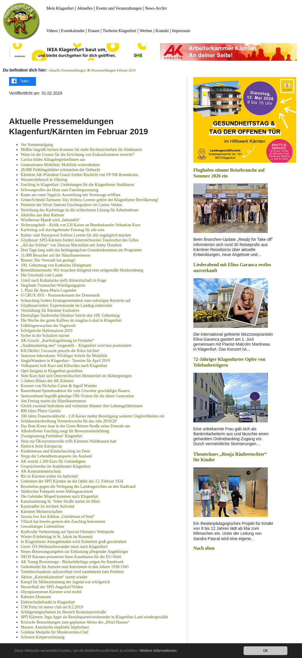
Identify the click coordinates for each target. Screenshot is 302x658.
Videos (52, 31)
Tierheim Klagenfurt (119, 31)
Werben (146, 31)
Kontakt (162, 31)
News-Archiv (156, 8)
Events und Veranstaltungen (119, 8)
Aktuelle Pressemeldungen (67, 70)
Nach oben (203, 548)
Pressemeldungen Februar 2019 (113, 70)
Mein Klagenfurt (60, 8)
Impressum (181, 31)
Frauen (93, 31)
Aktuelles (85, 8)
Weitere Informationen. (159, 650)
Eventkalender (73, 31)
